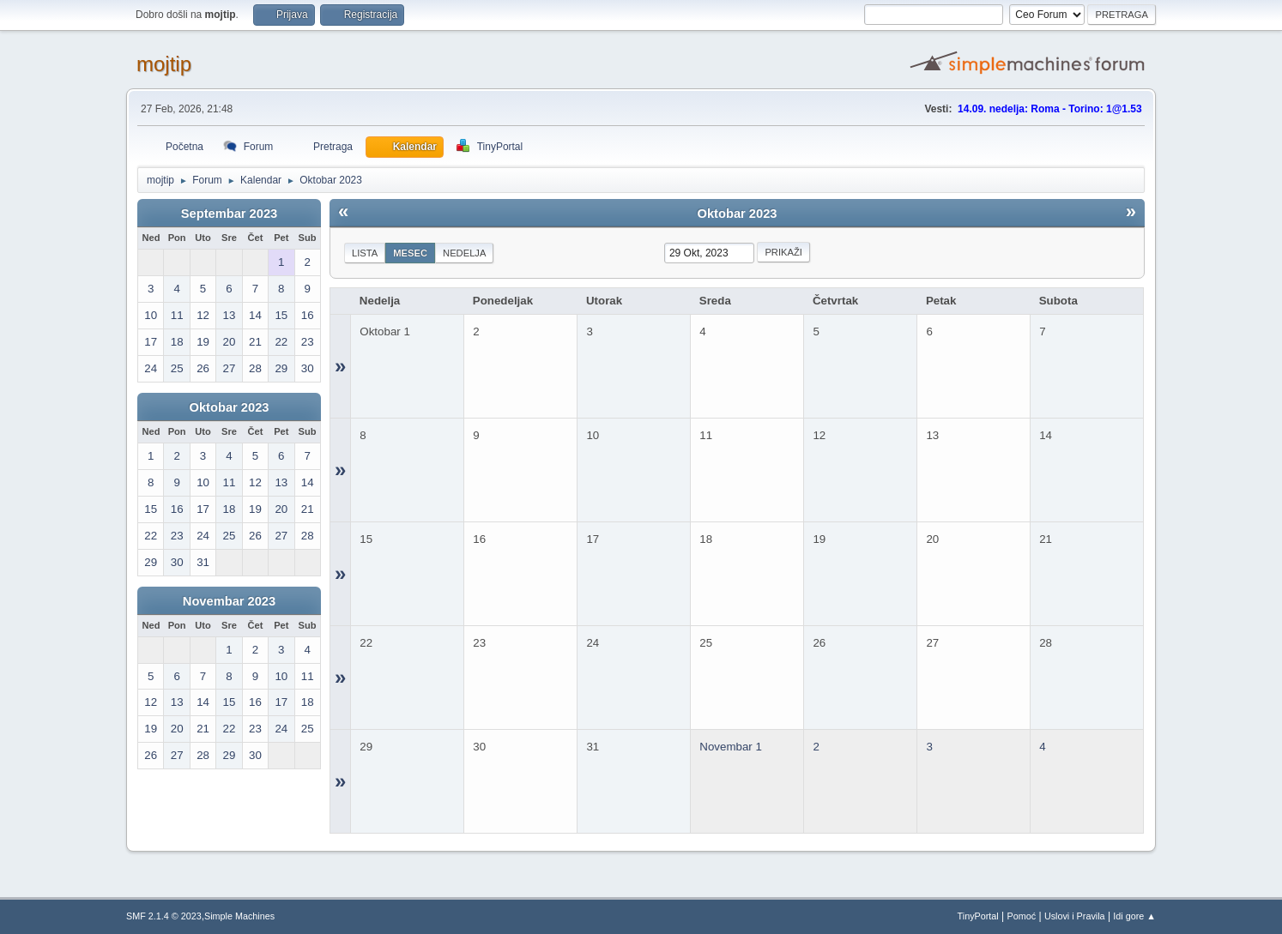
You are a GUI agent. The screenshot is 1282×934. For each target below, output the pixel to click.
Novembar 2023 (229, 601)
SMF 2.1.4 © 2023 (164, 916)
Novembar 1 (730, 746)
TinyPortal (978, 916)
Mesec (410, 253)
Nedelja (464, 253)
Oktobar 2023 (229, 407)
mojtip (163, 63)
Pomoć (1022, 916)
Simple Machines (239, 916)
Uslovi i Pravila (1074, 916)
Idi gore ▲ (1134, 916)
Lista (365, 253)
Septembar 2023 (229, 213)
